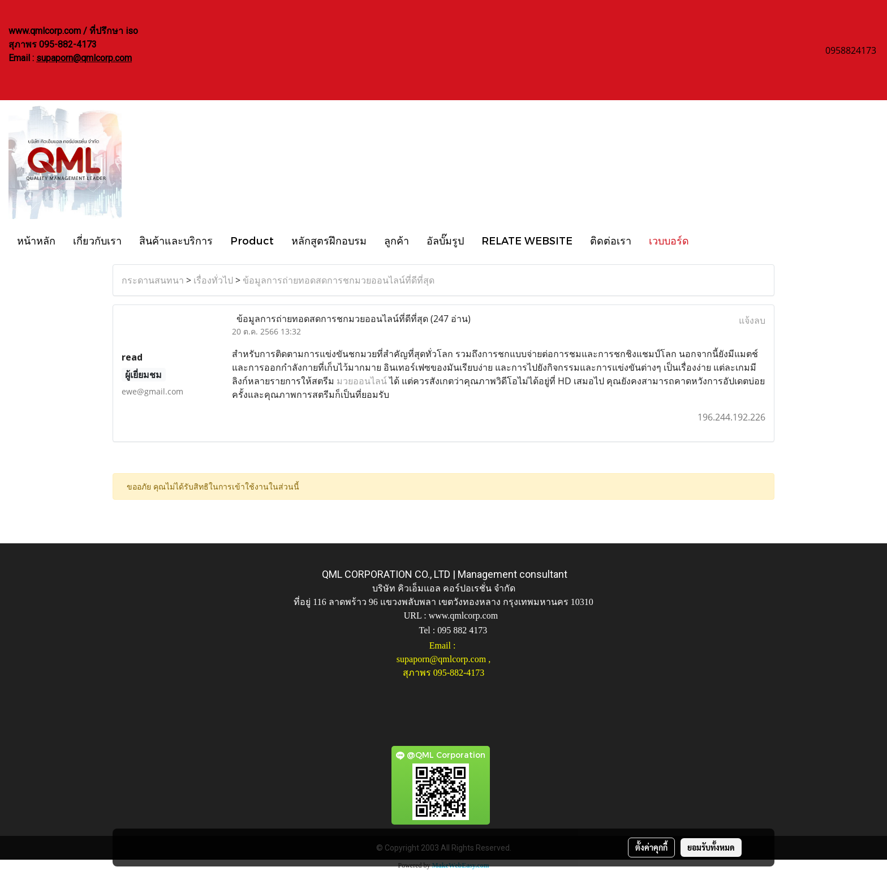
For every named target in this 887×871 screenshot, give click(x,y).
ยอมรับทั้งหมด (711, 847)
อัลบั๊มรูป (445, 240)
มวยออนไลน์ (362, 381)
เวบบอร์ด (669, 240)
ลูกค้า (396, 240)
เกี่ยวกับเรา (97, 240)
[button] (707, 239)
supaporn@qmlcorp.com (84, 58)
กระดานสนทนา (153, 280)
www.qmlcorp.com (463, 615)
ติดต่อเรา (610, 240)
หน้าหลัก (36, 240)
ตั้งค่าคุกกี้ (651, 847)
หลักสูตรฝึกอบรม (329, 240)
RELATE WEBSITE (526, 240)
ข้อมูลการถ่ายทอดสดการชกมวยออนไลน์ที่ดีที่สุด (338, 280)
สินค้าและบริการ (176, 240)
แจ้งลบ (752, 320)
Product (252, 240)
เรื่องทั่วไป (213, 280)
